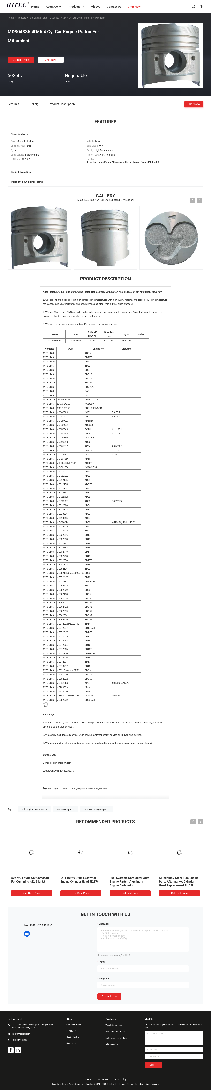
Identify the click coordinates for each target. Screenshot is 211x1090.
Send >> (153, 1065)
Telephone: (104, 978)
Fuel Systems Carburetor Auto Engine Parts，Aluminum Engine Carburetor (129, 881)
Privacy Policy (120, 1079)
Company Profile (73, 1025)
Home (11, 17)
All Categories (112, 1044)
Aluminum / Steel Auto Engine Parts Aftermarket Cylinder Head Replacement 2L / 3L (178, 881)
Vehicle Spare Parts (114, 1025)
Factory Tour (71, 1031)
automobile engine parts (96, 788)
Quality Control (72, 1037)
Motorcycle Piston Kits (115, 1031)
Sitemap (88, 1079)
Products (21, 17)
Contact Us (71, 1043)
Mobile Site (103, 1079)
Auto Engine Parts (38, 17)
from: (102, 962)
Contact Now (109, 996)
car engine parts (78, 788)
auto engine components (58, 788)
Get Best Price (21, 59)
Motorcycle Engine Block (116, 1038)
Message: (104, 924)
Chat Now (50, 59)
